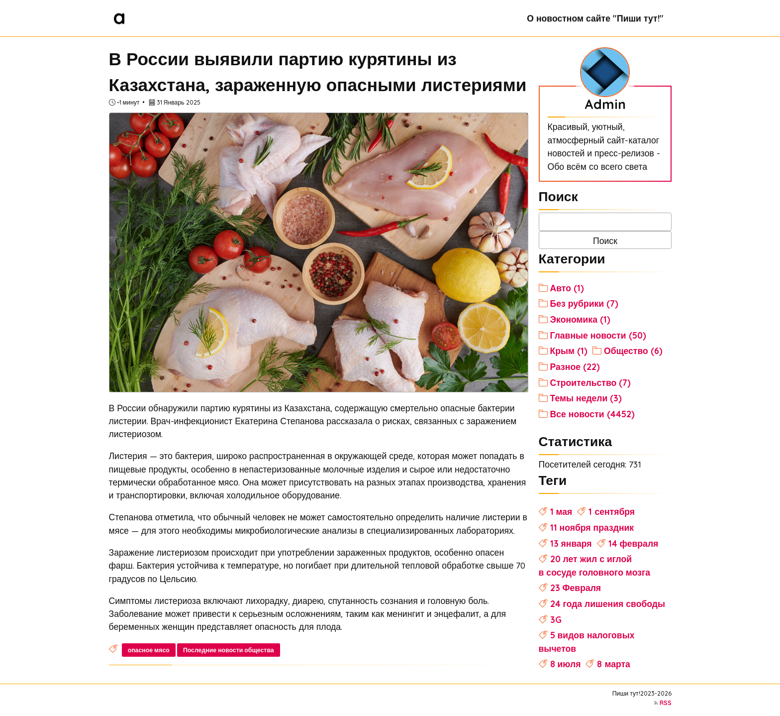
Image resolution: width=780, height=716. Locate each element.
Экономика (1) (580, 319)
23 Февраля (575, 587)
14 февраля (633, 543)
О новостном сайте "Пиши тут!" (595, 17)
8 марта (613, 663)
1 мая (561, 511)
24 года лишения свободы (607, 603)
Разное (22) (575, 366)
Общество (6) (633, 350)
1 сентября (611, 511)
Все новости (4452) (592, 413)
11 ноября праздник (592, 527)
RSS (666, 703)
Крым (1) (569, 350)
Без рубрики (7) (584, 303)
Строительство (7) (590, 382)
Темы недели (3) (586, 397)
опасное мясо (149, 650)
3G (556, 619)
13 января (571, 543)
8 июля (565, 663)
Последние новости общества (228, 650)
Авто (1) (567, 287)
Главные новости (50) (598, 335)
